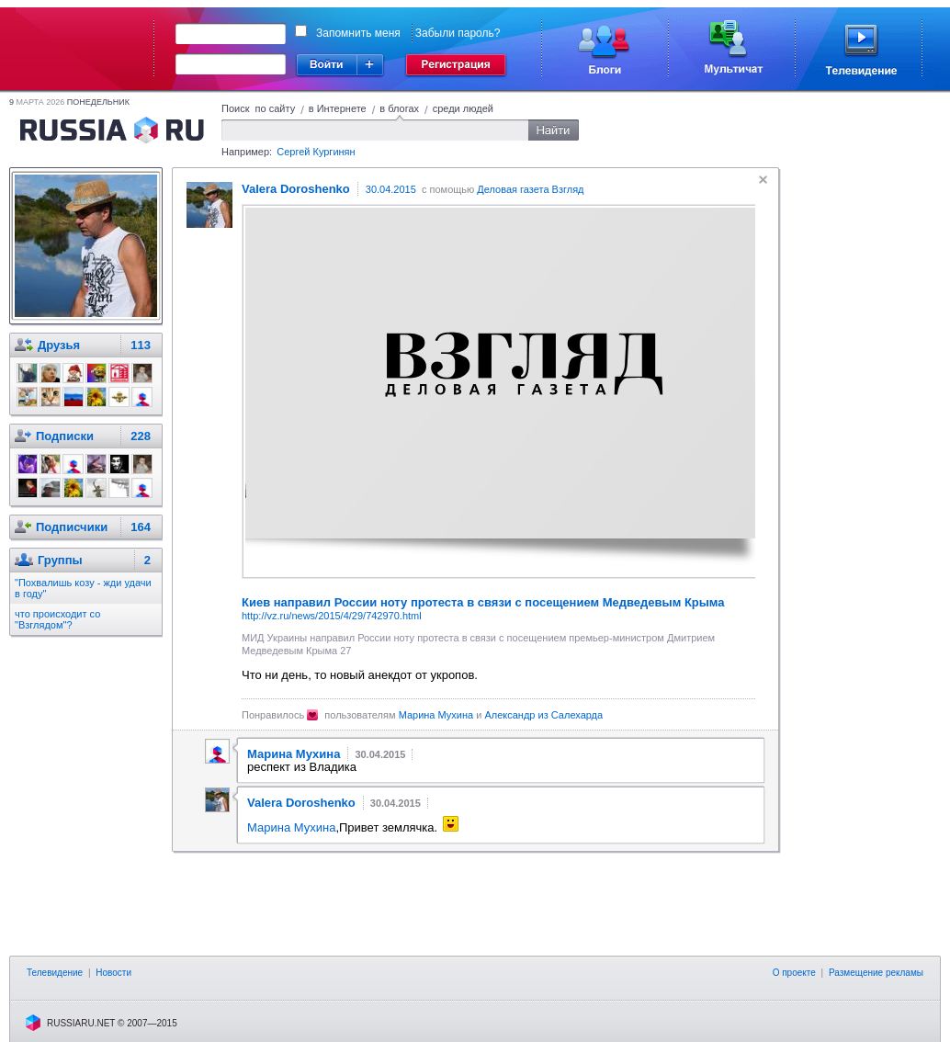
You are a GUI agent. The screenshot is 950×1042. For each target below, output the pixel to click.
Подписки (65, 436)
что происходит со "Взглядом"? (57, 619)
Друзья (59, 345)
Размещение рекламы (876, 973)
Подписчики (71, 527)
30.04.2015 (391, 189)
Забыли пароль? (458, 33)
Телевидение (55, 973)
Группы (60, 560)
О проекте (794, 973)
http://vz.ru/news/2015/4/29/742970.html (332, 615)
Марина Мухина (436, 714)
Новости (113, 973)
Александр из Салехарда (543, 714)
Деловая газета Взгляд (530, 189)
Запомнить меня (358, 33)
